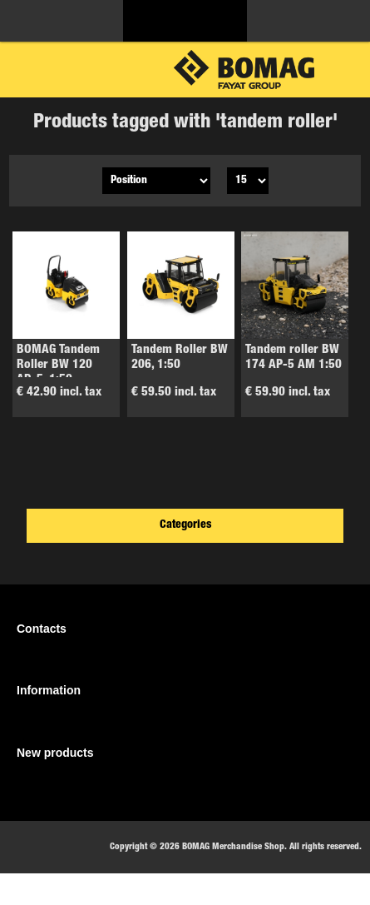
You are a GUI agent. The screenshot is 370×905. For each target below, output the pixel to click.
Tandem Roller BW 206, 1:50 (179, 357)
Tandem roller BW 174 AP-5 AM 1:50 (293, 357)
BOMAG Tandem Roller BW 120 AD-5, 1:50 (58, 365)
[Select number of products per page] (248, 180)
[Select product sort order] (156, 180)
